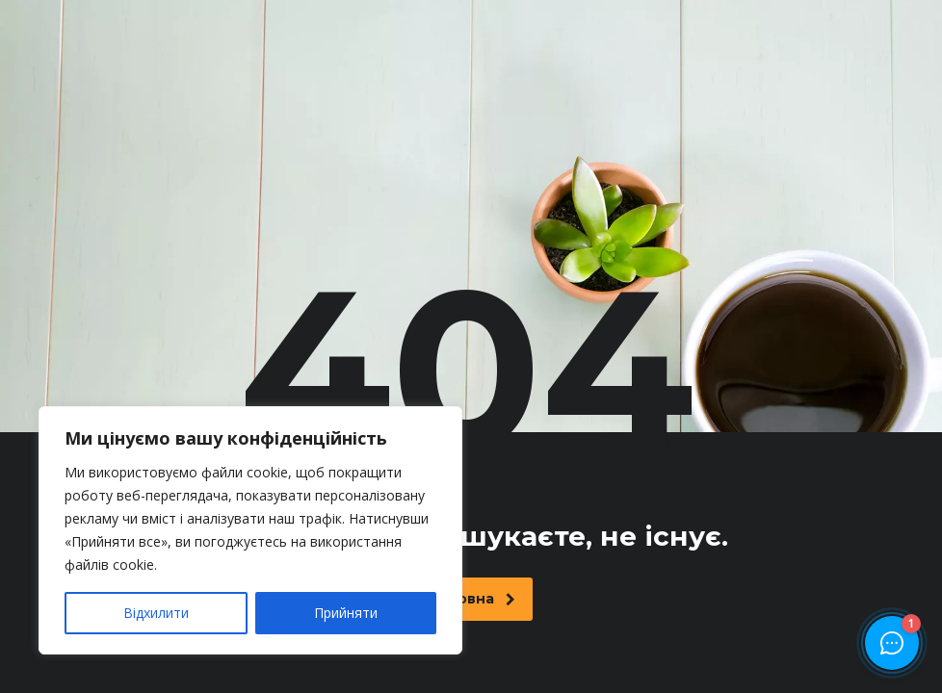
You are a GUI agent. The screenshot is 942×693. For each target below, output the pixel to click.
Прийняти (346, 612)
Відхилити (156, 612)
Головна (473, 598)
